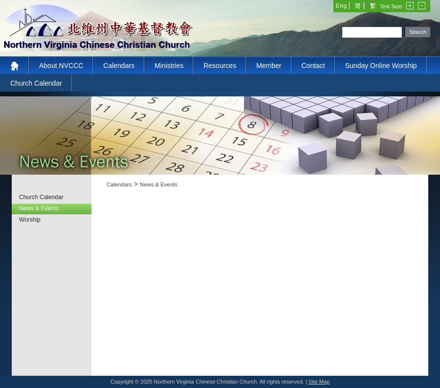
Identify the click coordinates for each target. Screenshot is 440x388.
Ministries (168, 65)
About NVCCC (61, 65)
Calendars (118, 65)
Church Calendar (36, 83)
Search (417, 32)
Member (268, 65)
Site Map (319, 382)
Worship (30, 219)
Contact (313, 65)
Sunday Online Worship (381, 65)
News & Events (158, 184)
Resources (219, 65)
